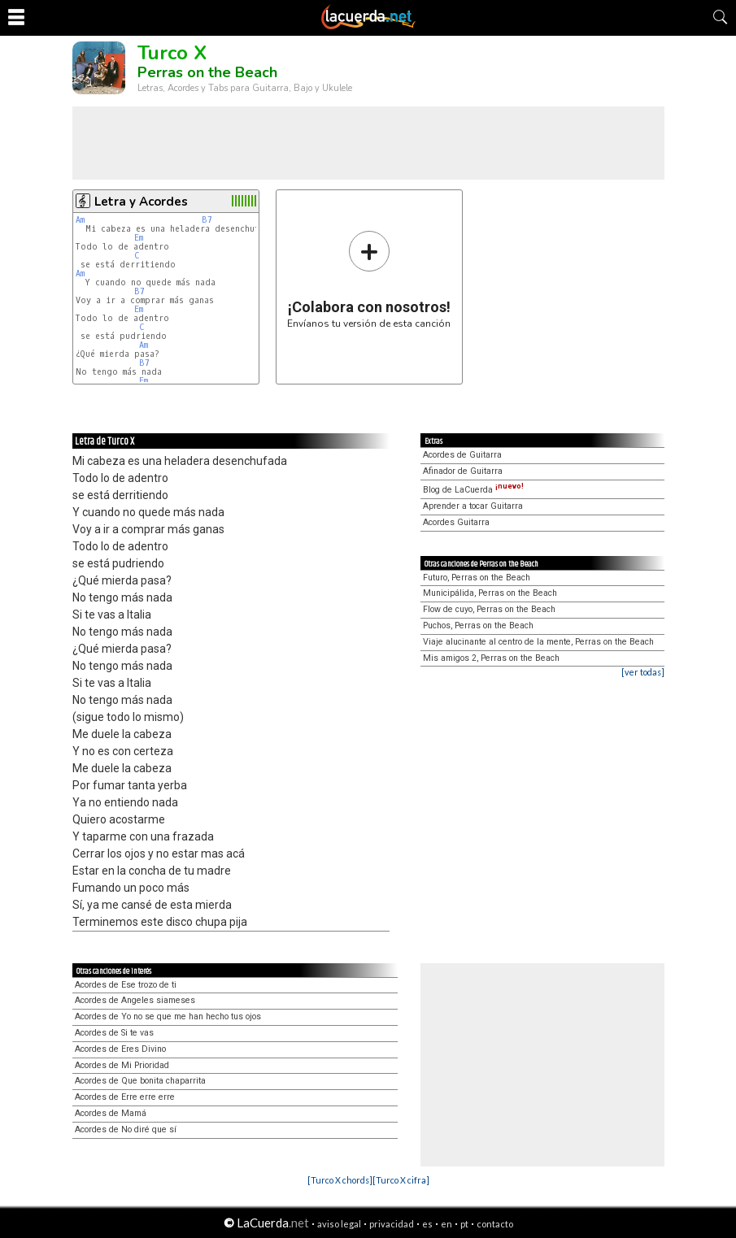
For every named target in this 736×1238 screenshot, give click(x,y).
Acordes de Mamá (110, 1113)
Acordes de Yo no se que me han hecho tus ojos (168, 1016)
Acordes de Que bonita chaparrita (140, 1080)
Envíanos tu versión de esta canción (369, 279)
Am (80, 220)
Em (138, 237)
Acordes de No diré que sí (125, 1129)
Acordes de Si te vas (114, 1032)
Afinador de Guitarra (463, 471)
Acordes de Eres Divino (120, 1049)
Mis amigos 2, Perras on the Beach (491, 658)
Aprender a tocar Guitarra (473, 506)
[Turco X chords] (339, 1180)
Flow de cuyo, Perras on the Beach (489, 609)
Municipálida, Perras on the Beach (490, 593)
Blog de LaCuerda (473, 489)
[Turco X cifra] (400, 1180)
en (446, 1223)
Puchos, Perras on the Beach (478, 625)
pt (464, 1223)
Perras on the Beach (207, 72)
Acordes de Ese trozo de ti (125, 985)
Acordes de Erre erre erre (125, 1097)
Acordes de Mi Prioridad (122, 1065)
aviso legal (339, 1223)
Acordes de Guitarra (462, 455)
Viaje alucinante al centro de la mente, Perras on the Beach (538, 641)
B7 (207, 220)
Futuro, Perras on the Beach (476, 577)
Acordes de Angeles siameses (135, 1000)
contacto (495, 1223)
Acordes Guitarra (456, 522)
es (427, 1223)
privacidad (391, 1223)
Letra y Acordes (141, 201)
